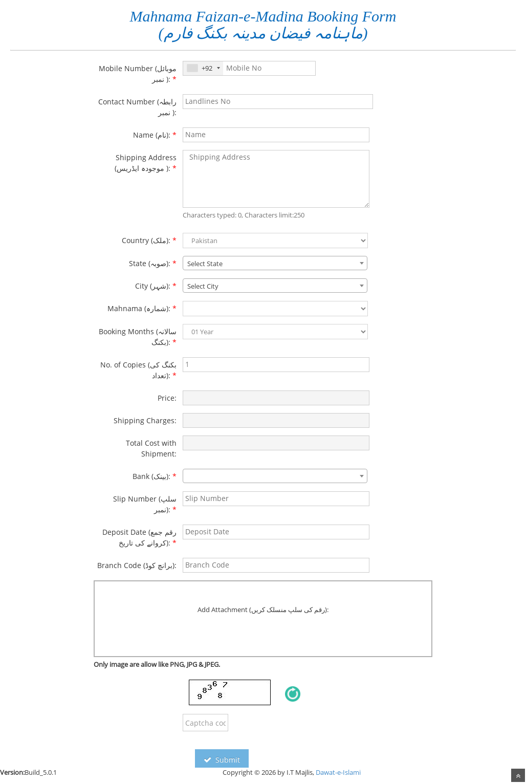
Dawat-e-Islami (338, 772)
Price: (167, 398)
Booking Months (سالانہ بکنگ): (138, 337)
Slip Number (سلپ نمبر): (145, 504)
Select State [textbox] (205, 263)
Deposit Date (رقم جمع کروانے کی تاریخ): (139, 537)
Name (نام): (155, 135)
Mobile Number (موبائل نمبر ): (138, 73)
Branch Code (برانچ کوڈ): (137, 565)
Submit (222, 760)
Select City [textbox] (202, 286)
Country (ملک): (149, 240)
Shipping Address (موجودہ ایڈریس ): (146, 163)
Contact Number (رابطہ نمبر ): (137, 107)
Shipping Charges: (145, 420)
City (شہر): (156, 286)
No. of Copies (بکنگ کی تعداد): (138, 370)
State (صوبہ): (153, 263)
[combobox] (275, 263)
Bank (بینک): (155, 476)
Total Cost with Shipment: (151, 448)
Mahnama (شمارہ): (142, 308)
